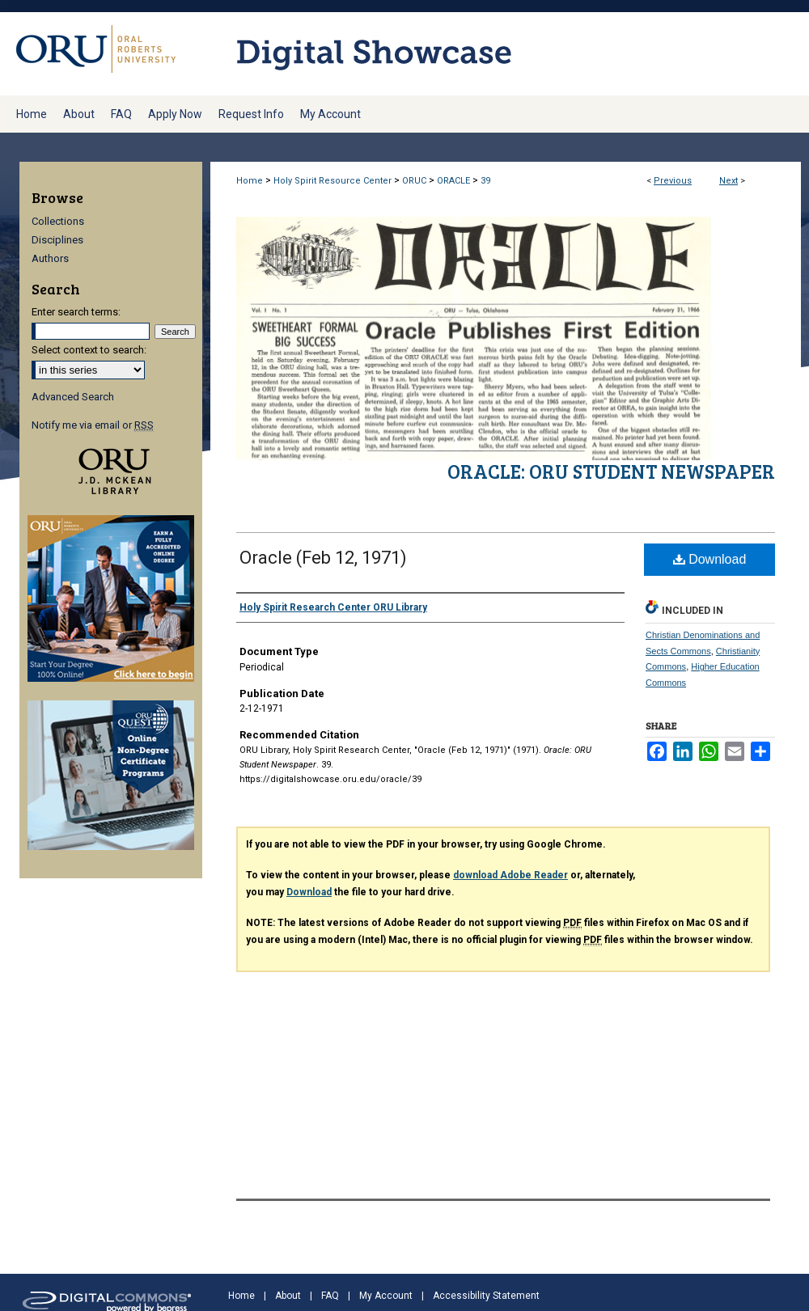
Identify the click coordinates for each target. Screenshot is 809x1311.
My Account (386, 1295)
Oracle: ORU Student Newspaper (611, 471)
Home (249, 181)
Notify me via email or (93, 425)
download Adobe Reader (510, 875)
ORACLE (453, 181)
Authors (50, 258)
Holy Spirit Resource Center (332, 181)
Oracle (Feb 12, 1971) (323, 558)
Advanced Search (73, 397)
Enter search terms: (76, 312)
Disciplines (57, 240)
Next (728, 181)
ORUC (414, 181)
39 (485, 181)
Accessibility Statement (486, 1295)
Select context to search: (89, 350)
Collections (58, 221)
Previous (673, 181)
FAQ (330, 1295)
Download (710, 559)
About (288, 1295)
